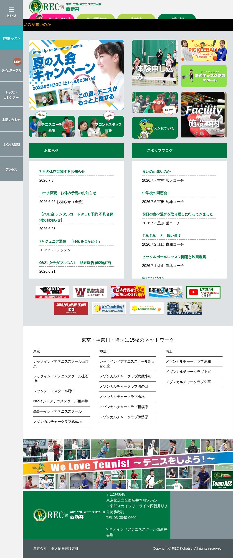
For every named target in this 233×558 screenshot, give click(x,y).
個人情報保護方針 (65, 548)
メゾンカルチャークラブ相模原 (123, 407)
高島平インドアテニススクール (57, 411)
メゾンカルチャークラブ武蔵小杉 (125, 376)
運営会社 (40, 548)
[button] (11, 37)
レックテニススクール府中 (54, 391)
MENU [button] (11, 15)
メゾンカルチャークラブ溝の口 (123, 386)
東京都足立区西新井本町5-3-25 (131, 500)
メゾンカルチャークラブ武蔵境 (57, 421)
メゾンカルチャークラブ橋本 (121, 397)
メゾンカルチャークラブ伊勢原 (123, 417)
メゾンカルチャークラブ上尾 (188, 372)
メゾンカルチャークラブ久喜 (188, 382)
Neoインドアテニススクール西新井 (60, 401)
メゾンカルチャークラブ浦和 (188, 361)
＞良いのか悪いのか (55, 24)
